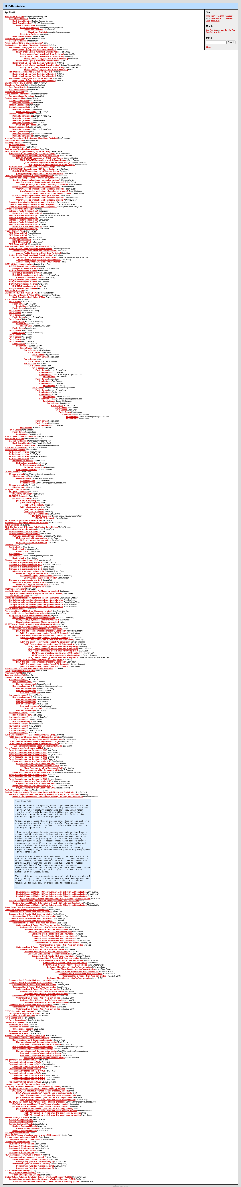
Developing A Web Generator (17, 1142)
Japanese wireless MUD (15, 675)
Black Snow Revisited (14, 17)
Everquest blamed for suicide (17, 94)
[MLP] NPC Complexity (15, 489)
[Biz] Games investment (15, 589)
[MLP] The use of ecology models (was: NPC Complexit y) (49, 644)
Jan (207, 30)
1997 (213, 16)
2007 (231, 18)
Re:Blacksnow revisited (15, 450)
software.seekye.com (120, 1186)
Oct (211, 32)
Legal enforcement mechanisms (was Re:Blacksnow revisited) (32, 591)
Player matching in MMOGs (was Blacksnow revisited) (28, 611)
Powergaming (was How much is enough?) (23, 1155)
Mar (215, 30)
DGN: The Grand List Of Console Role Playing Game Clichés (31, 527)
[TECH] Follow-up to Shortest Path (20, 1016)
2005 (222, 18)
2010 (217, 21)
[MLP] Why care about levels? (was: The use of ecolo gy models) (37, 1102)
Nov (215, 32)
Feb (211, 30)
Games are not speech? (15, 1022)
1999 (222, 16)
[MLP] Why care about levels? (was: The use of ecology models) (33, 1086)
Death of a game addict (15, 98)
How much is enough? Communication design (25, 1035)
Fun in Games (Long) (14, 1018)
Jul (230, 30)
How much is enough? (14, 677)
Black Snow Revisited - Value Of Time (21, 293)
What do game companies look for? (20, 436)
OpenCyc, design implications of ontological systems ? (48, 193)
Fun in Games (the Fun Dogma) (18, 1170)
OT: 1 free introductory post (17, 595)
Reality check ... (12, 545)
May (222, 30)
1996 (208, 16)
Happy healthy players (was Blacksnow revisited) (26, 613)
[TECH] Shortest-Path (14, 231)
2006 (227, 18)
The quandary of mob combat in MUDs (21, 1137)
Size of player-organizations (17, 1133)
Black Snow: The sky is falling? (18, 83)
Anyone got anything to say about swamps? (24, 43)
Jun (226, 30)
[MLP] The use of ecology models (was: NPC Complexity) (30, 624)
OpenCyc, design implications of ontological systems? (29, 176)
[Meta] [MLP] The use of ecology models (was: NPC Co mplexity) (33, 1135)
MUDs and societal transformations (20, 529)
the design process (13, 142)
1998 (217, 16)
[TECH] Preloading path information (20, 1011)
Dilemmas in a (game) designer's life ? (21, 560)
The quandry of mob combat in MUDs (21, 1060)
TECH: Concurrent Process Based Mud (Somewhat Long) (30, 735)
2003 (213, 18)
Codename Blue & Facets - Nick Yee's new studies (27, 910)
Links (208, 47)
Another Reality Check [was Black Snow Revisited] (27, 246)
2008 (208, 21)
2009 (213, 21)
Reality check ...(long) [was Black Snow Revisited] (27, 45)
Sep (207, 32)
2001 (231, 16)
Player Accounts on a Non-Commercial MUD (24, 748)
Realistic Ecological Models (17, 1117)
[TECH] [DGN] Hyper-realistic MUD (20, 671)
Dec (219, 32)
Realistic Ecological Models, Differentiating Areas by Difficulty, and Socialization (40, 792)
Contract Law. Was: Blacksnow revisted (22, 149)
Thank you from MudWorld (16, 447)
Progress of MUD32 (13, 673)
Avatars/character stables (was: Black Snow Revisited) (29, 668)
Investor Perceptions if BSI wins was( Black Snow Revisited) (31, 138)
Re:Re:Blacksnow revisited (16, 790)
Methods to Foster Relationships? (19, 209)
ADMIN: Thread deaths (15, 609)
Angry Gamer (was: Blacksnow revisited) (23, 907)
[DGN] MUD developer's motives (19, 264)
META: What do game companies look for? (23, 520)
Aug (233, 30)
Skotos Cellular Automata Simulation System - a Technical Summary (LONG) (38, 1177)
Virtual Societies (12, 525)
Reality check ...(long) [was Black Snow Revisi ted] (31, 47)
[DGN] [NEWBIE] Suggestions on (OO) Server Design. (28, 151)
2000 (227, 16)
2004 (217, 18)
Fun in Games (11, 299)
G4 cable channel (12, 472)
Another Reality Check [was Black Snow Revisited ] (34, 257)
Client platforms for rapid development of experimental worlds (32, 598)
